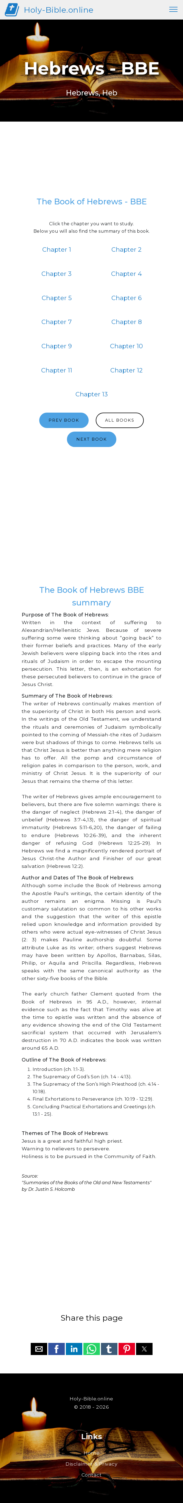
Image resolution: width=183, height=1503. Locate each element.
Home (91, 1453)
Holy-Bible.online (59, 10)
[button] (39, 1349)
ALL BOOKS (119, 420)
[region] (91, 161)
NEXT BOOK (91, 439)
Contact (91, 1475)
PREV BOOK (64, 420)
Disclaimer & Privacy (91, 1464)
